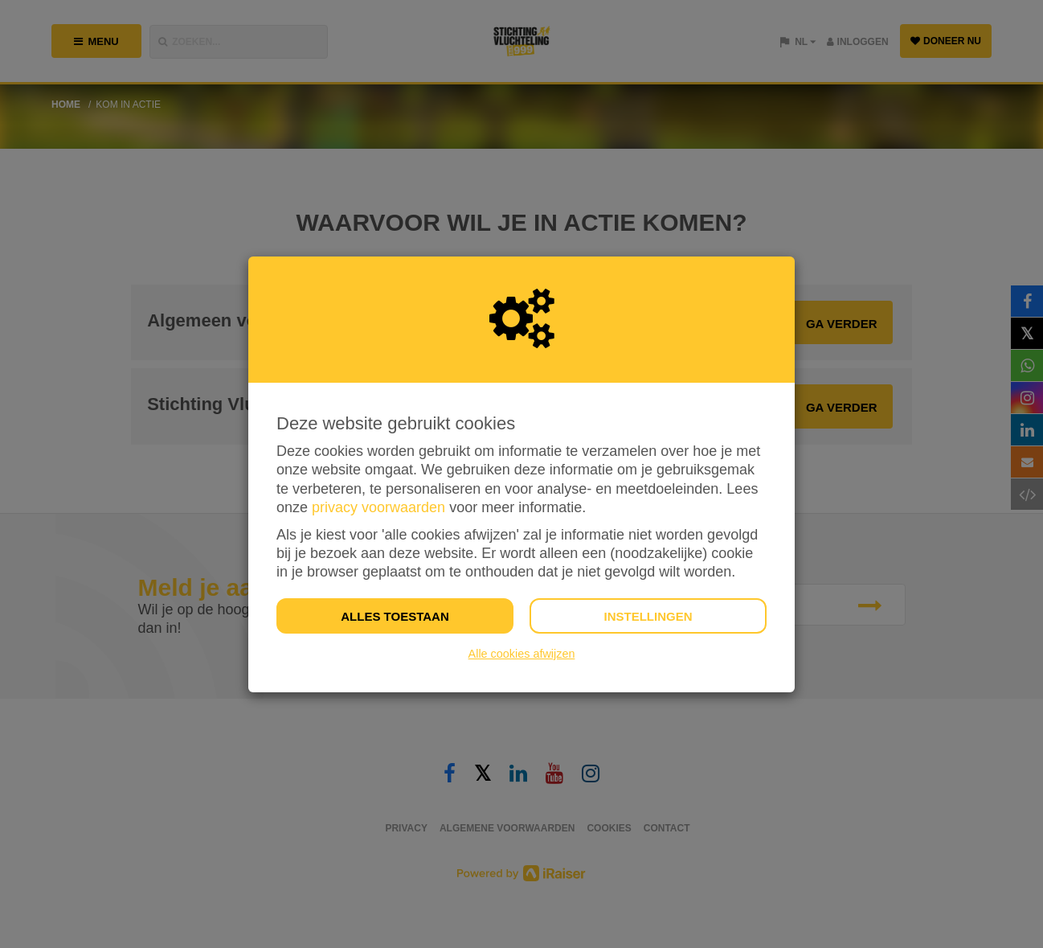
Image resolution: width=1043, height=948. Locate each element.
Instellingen (647, 616)
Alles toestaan (394, 616)
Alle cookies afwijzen (521, 653)
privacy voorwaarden (378, 507)
